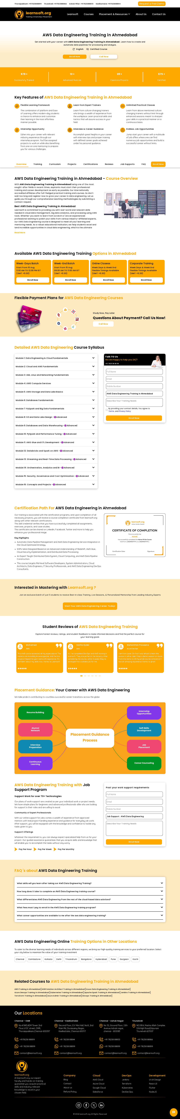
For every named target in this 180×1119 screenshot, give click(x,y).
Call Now (103, 56)
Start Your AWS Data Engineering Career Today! (90, 606)
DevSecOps (127, 1092)
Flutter (152, 1088)
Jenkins (125, 1079)
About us (68, 1087)
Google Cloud (99, 1088)
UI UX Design (155, 1079)
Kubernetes (127, 1088)
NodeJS (153, 1092)
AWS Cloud (98, 1079)
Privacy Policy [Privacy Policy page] (124, 411)
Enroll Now (74, 56)
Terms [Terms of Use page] (111, 411)
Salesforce (98, 1092)
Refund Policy (70, 1091)
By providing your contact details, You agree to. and (129, 409)
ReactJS (153, 1083)
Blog (66, 1079)
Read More (19, 232)
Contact (67, 1083)
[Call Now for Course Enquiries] (103, 324)
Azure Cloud (98, 1083)
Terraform (126, 1083)
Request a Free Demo (151, 3)
